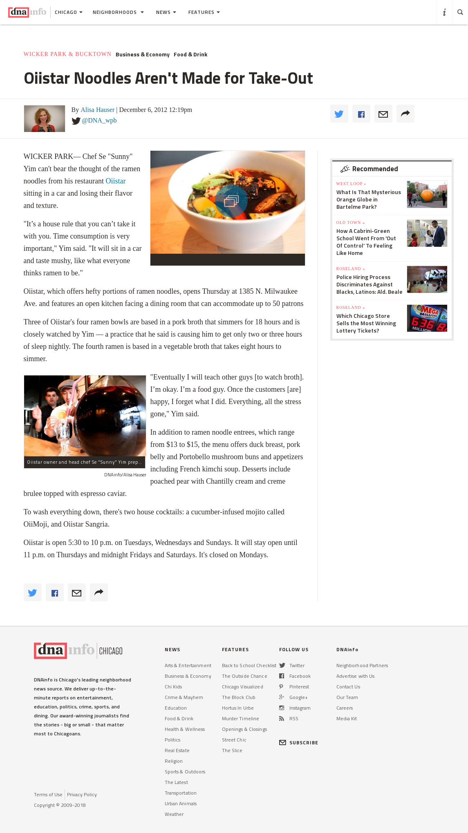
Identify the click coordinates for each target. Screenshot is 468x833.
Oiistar (115, 181)
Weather (174, 814)
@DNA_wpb (99, 120)
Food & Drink (190, 54)
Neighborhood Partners (362, 665)
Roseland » (350, 268)
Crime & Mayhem (184, 697)
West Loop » (351, 183)
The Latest (176, 782)
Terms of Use (48, 794)
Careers (344, 708)
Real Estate (177, 750)
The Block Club (239, 697)
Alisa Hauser (97, 109)
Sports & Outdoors (185, 771)
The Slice (232, 750)
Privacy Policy (82, 794)
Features (204, 12)
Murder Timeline (241, 718)
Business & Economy (143, 54)
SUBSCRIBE (299, 742)
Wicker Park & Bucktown (68, 54)
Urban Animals (181, 803)
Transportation (181, 793)
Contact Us (348, 686)
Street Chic (234, 740)
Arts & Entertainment (188, 665)
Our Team (347, 697)
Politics (173, 740)
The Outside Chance (244, 676)
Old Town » (350, 222)
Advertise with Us (355, 676)
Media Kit (346, 718)
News (166, 12)
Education (176, 708)
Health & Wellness (185, 729)
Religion (174, 761)
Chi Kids (173, 686)
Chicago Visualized (242, 686)
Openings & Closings (244, 729)
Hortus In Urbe (238, 708)
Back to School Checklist (249, 665)
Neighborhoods (118, 12)
